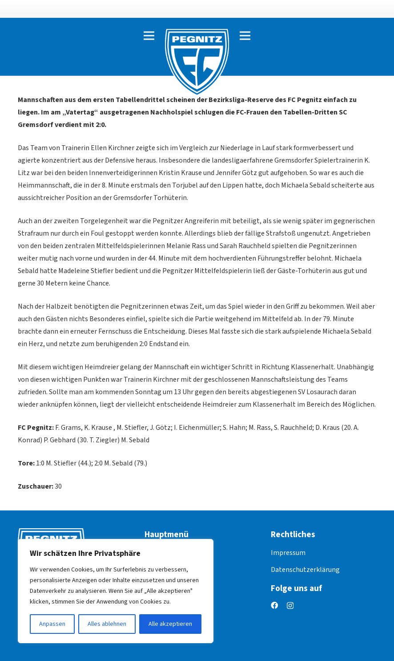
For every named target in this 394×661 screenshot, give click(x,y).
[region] (115, 591)
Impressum (288, 553)
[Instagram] (290, 606)
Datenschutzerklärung (305, 570)
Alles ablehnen (107, 624)
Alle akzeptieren (170, 624)
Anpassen (52, 624)
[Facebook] (274, 605)
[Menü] (149, 35)
